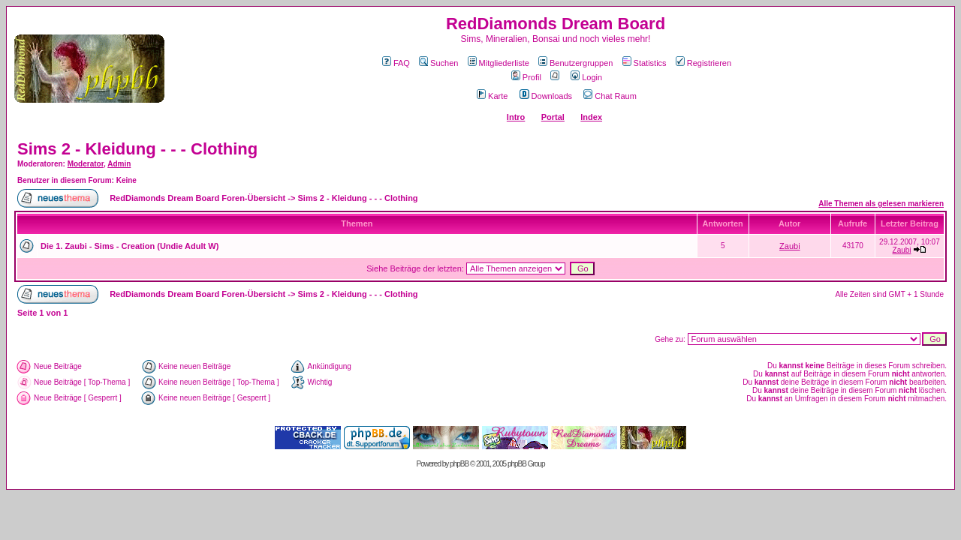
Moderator (86, 164)
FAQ (396, 63)
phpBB (459, 464)
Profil (526, 77)
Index (591, 117)
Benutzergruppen (575, 63)
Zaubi (789, 246)
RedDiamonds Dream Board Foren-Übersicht (197, 198)
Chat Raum (610, 96)
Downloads (546, 96)
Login (586, 77)
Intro (516, 117)
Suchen (438, 63)
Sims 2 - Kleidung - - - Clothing (137, 149)
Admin (119, 164)
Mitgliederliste (498, 63)
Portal (553, 117)
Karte (492, 96)
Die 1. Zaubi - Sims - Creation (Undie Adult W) (129, 246)
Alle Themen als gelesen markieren (881, 204)
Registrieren (703, 63)
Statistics (644, 63)
